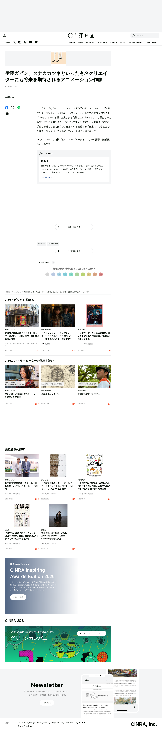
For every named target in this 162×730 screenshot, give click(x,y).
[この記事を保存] (7, 116)
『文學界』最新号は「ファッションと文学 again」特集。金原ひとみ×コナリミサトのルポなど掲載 (21, 538)
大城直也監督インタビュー (90, 397)
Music (20, 725)
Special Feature (135, 45)
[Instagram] (19, 45)
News (80, 45)
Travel (20, 728)
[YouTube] (30, 45)
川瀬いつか (11, 100)
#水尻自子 (41, 246)
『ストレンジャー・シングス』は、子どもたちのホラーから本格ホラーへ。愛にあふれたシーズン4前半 (57, 339)
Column (113, 45)
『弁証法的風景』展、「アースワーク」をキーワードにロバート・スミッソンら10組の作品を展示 (57, 488)
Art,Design (30, 725)
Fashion (28, 728)
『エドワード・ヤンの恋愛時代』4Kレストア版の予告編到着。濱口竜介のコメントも (94, 339)
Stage (53, 725)
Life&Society (71, 725)
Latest (72, 45)
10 (101, 277)
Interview (102, 45)
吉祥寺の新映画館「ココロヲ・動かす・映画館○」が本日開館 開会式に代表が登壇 (22, 339)
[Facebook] (25, 45)
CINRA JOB (152, 45)
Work (81, 725)
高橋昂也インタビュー (51, 397)
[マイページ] (10, 36)
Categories (90, 45)
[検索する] (127, 36)
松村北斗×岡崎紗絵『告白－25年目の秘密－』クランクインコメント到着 (21, 488)
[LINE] (36, 45)
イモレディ (47, 180)
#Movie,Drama (53, 246)
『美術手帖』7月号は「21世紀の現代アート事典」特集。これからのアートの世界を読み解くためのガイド (94, 488)
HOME (7, 294)
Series (122, 45)
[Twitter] (14, 45)
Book (60, 725)
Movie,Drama (16, 294)
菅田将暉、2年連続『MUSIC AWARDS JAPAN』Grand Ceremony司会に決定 (54, 538)
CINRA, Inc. (144, 726)
